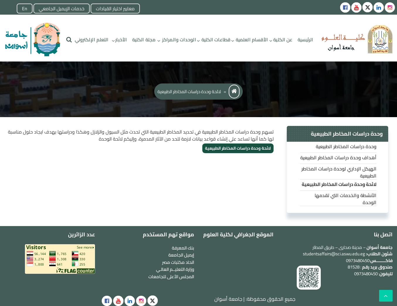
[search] (69, 39)
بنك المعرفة (183, 248)
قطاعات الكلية (215, 39)
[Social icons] (345, 7)
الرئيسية (305, 39)
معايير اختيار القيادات (115, 8)
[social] (152, 300)
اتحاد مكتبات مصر (178, 262)
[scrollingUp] (386, 296)
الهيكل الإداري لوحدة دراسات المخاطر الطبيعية (338, 172)
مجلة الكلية (143, 39)
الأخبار (121, 39)
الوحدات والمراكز (179, 39)
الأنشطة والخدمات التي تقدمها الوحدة (345, 199)
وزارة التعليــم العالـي (175, 269)
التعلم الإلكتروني (92, 39)
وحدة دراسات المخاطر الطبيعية (346, 146)
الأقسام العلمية (252, 39)
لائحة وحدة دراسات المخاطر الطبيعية (238, 148)
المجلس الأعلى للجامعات (171, 276)
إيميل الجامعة (181, 255)
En (24, 8)
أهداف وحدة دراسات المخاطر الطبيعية (338, 157)
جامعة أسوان (228, 299)
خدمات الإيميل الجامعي (61, 8)
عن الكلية (282, 39)
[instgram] (390, 7)
